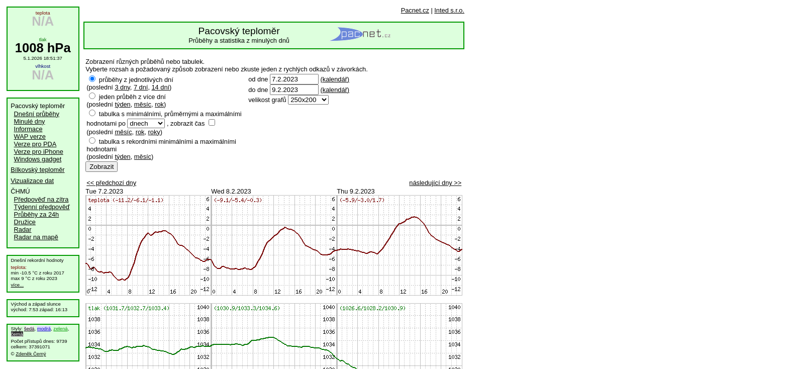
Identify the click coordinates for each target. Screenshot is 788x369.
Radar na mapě (36, 237)
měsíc (142, 104)
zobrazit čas (187, 123)
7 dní (141, 87)
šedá (29, 328)
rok (159, 104)
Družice (25, 222)
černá (17, 334)
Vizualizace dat (32, 181)
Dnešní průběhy (36, 114)
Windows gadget (38, 159)
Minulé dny (29, 121)
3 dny (122, 87)
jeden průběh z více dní (132, 97)
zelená (60, 328)
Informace (28, 129)
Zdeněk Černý (31, 353)
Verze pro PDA (35, 144)
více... (17, 285)
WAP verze (30, 136)
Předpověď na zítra (41, 199)
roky (154, 132)
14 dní (161, 87)
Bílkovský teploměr (37, 169)
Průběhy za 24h (36, 214)
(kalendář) (334, 79)
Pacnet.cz (415, 10)
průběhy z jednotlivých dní (136, 79)
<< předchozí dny (111, 183)
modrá (44, 328)
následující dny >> (435, 183)
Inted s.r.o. (449, 10)
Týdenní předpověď (42, 207)
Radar (23, 229)
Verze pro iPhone (38, 151)
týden (122, 104)
